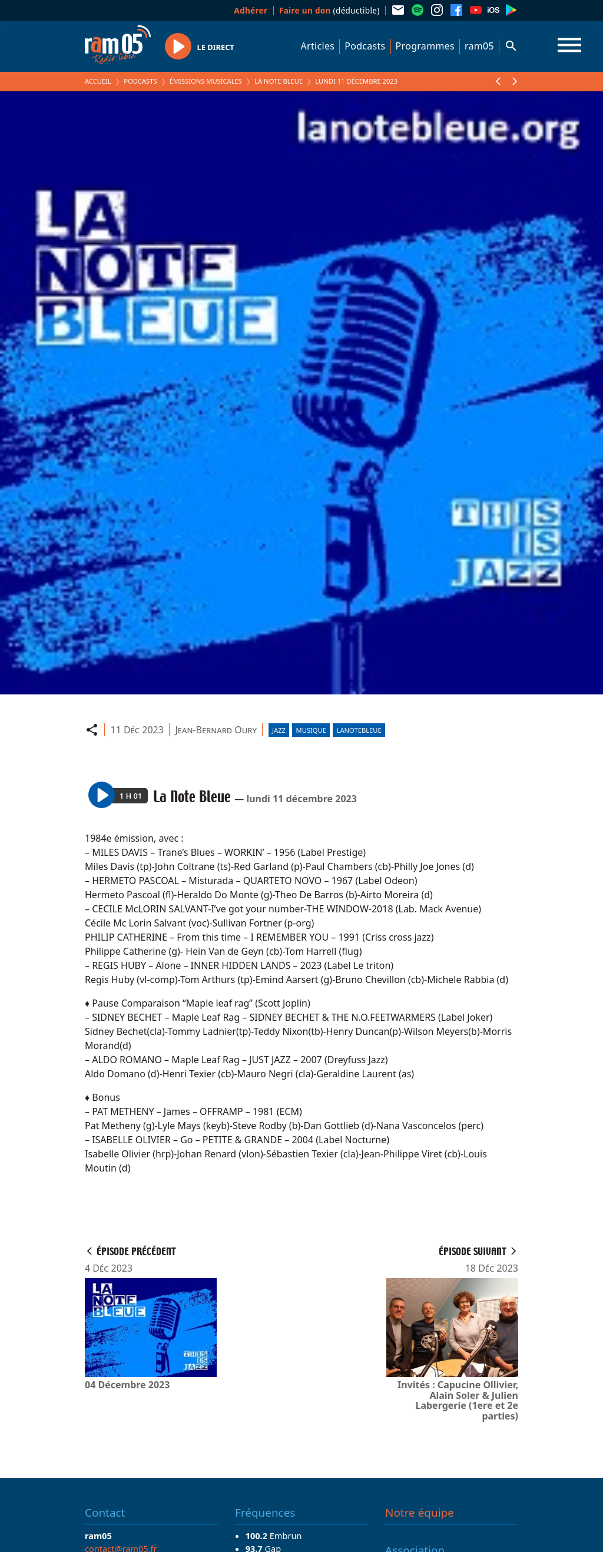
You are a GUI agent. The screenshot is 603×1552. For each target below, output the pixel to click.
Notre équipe (419, 1512)
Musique (311, 730)
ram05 (479, 45)
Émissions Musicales (206, 81)
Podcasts (364, 45)
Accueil (98, 81)
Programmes (425, 45)
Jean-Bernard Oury (216, 729)
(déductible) (329, 10)
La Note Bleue (278, 81)
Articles (318, 45)
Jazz (279, 730)
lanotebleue (359, 730)
